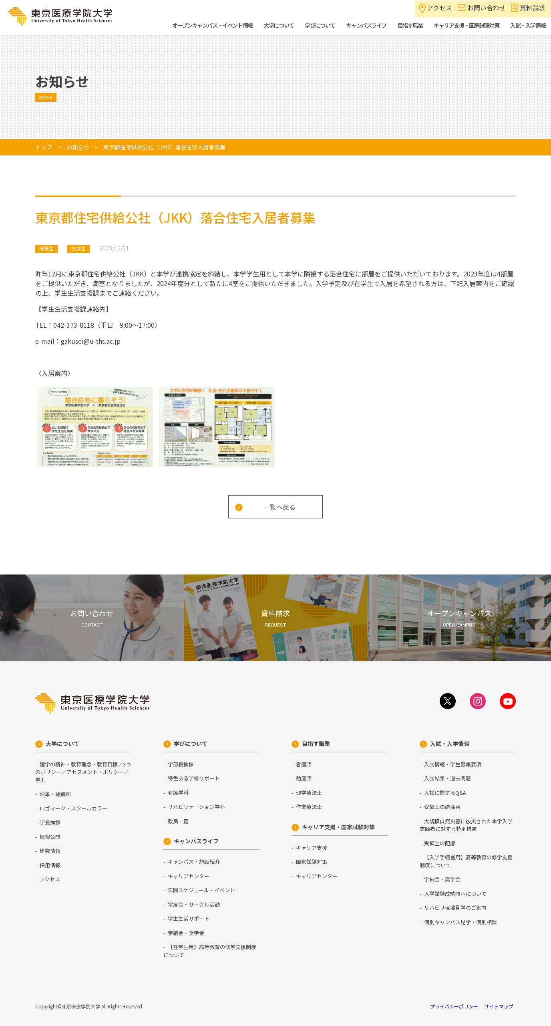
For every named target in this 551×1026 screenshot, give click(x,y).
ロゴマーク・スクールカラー (73, 808)
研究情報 (50, 851)
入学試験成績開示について (455, 893)
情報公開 (50, 837)
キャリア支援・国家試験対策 (338, 827)
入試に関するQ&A (445, 792)
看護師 (304, 764)
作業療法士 (309, 806)
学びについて (190, 744)
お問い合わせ (486, 7)
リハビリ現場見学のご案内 (455, 907)
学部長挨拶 (181, 764)
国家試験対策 (311, 861)
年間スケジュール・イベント (201, 890)
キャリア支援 (311, 847)
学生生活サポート (188, 918)
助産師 (304, 778)
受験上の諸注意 (442, 806)
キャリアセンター (188, 876)
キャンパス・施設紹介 (194, 861)
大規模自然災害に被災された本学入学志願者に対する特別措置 (466, 825)
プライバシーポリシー (454, 1006)
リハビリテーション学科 (196, 806)
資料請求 (532, 7)
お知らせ (77, 147)
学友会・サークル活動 (194, 904)
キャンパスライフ (196, 841)
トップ (43, 147)
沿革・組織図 (55, 794)
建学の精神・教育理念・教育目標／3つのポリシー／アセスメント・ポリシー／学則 (83, 772)
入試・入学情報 (449, 744)
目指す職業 (316, 744)
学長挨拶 (50, 822)
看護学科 (178, 792)
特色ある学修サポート (194, 778)
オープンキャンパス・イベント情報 (212, 25)
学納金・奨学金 (186, 933)
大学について (62, 744)
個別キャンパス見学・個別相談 (460, 922)
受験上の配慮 (439, 843)
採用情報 (50, 865)
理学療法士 (309, 792)
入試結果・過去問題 (447, 778)
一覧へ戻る (279, 507)
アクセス (439, 7)
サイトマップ (499, 1006)
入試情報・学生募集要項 (452, 764)
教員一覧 (178, 821)
